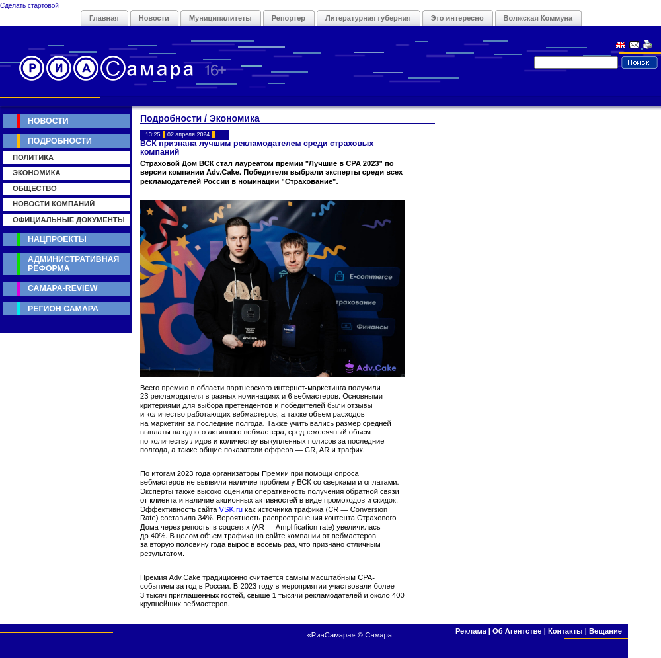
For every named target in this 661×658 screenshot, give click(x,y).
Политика (33, 157)
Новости (154, 18)
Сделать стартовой (29, 5)
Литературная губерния (368, 18)
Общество (35, 188)
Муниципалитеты (220, 18)
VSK (226, 509)
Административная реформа (73, 263)
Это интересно (457, 18)
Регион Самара (63, 308)
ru (239, 509)
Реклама (470, 631)
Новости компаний (54, 204)
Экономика (37, 173)
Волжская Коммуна (538, 18)
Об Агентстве (516, 631)
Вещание (605, 631)
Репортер (288, 18)
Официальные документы (69, 220)
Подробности (60, 140)
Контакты (565, 631)
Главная (104, 18)
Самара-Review (62, 288)
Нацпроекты (57, 239)
